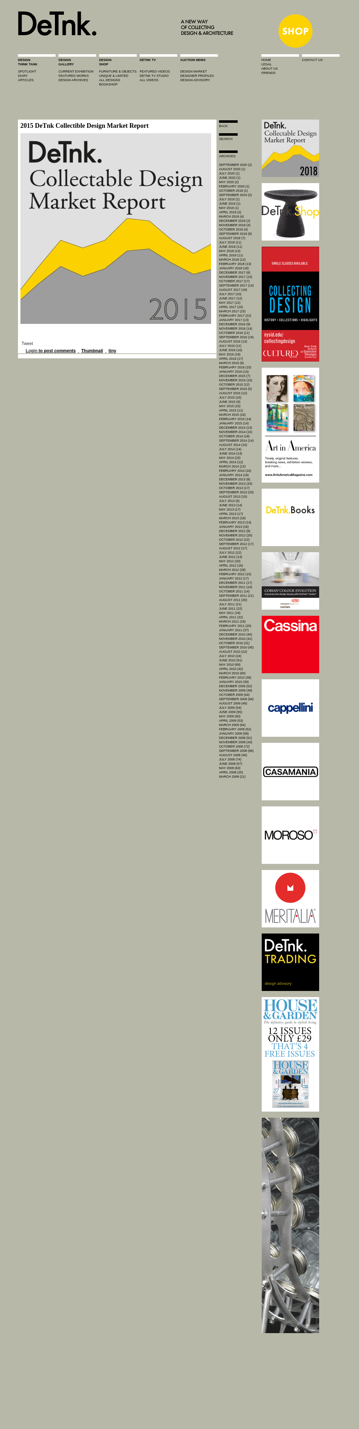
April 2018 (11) (231, 255)
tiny (112, 350)
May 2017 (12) (230, 302)
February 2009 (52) (235, 729)
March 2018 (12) (232, 259)
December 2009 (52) (235, 686)
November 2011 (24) (235, 587)
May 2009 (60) (230, 716)
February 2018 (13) (235, 264)
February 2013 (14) (235, 522)
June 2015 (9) (230, 402)
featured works (74, 76)
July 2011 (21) (230, 604)
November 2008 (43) (235, 742)
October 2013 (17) (234, 488)
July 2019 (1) (229, 199)
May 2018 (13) (230, 251)
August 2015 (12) (233, 393)
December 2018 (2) (234, 221)
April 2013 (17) (231, 514)
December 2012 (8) (234, 531)
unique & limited (114, 76)
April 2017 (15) (231, 307)
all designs (109, 80)
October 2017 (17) (234, 281)
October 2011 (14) (234, 591)
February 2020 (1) (234, 186)
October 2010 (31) (234, 643)
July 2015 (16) (230, 397)
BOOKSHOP (108, 84)
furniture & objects (118, 71)
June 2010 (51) (230, 660)
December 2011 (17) (235, 583)
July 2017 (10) (230, 294)
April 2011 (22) (231, 617)
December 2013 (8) (234, 479)
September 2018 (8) (235, 234)
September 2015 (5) (235, 389)
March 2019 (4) (231, 216)
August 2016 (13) (233, 341)
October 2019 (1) (233, 190)
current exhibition (76, 71)
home (266, 60)
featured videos (155, 71)
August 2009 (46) (233, 703)
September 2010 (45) (236, 647)
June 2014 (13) (230, 453)
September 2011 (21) (236, 595)
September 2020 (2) (235, 165)
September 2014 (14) (236, 440)
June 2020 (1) (230, 178)
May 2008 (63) (230, 768)
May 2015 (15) (230, 406)
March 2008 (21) (232, 776)
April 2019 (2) (230, 212)
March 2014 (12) (232, 466)
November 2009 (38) (235, 690)
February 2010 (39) (235, 677)
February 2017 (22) (235, 315)
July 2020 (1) (229, 173)
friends (268, 73)
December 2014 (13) (235, 427)
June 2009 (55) (230, 712)
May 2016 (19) (230, 354)
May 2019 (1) (229, 208)
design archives (73, 80)
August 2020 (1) (232, 169)
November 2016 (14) (235, 328)
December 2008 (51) (235, 738)
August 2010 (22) (233, 651)
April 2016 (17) (231, 358)
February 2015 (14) (235, 419)
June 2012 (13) (230, 557)
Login (32, 350)
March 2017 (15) (232, 311)
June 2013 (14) (230, 505)
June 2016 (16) (230, 350)
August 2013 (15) (233, 496)
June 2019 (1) (230, 203)
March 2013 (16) (232, 518)
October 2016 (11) (234, 333)
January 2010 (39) (234, 682)
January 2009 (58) (234, 733)
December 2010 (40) (235, 634)
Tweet (27, 343)
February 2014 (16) (235, 471)
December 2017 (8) (234, 272)
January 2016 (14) (234, 371)
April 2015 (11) (231, 410)
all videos (149, 80)
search (226, 139)
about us (269, 68)
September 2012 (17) (236, 544)
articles (26, 80)
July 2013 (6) (229, 501)
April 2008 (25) (231, 772)
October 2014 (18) (234, 436)
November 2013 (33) (235, 483)
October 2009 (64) (234, 695)
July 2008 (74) (230, 759)
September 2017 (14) (236, 285)
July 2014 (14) (230, 449)
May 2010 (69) (230, 664)
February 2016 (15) (235, 367)
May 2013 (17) (230, 509)
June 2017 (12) (230, 298)
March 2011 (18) (232, 621)
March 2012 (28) (232, 570)
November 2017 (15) (235, 277)
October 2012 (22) (234, 539)
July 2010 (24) (230, 656)
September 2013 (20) (236, 492)
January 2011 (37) (234, 630)
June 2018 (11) (230, 246)
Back (223, 126)
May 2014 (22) (230, 458)
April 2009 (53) (231, 720)
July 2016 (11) (230, 346)
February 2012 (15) (235, 574)
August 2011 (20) (233, 600)
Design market (193, 71)
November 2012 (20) (235, 535)
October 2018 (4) (233, 229)
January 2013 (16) (234, 527)
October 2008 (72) (234, 746)
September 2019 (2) (235, 195)
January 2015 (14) (234, 423)
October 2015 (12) (234, 384)
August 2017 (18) (233, 290)
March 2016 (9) (231, 363)
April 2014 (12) (231, 462)
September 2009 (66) (236, 699)
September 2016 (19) (236, 337)
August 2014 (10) (233, 445)
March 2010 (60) (232, 673)
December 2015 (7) (234, 376)
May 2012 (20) (230, 561)
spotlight (27, 71)
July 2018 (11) (230, 242)
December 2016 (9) (234, 324)
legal (266, 64)
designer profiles (197, 76)
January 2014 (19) (234, 475)
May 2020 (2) (229, 182)
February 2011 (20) (235, 626)
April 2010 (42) (231, 669)
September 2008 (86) (236, 751)
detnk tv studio (154, 76)
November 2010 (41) (235, 639)
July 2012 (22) (230, 552)
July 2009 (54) (230, 707)
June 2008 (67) (230, 763)
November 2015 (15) (235, 380)
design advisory (195, 80)
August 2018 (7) (232, 238)
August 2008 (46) (233, 755)
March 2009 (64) (232, 725)
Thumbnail (92, 350)
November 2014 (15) (235, 432)
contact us (312, 60)
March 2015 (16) (232, 414)
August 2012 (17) (233, 548)
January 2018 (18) (234, 268)
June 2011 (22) (230, 608)
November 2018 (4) (235, 225)
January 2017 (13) (234, 320)
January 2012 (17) (234, 578)
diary (23, 76)
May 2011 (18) (230, 613)
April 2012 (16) (231, 565)
